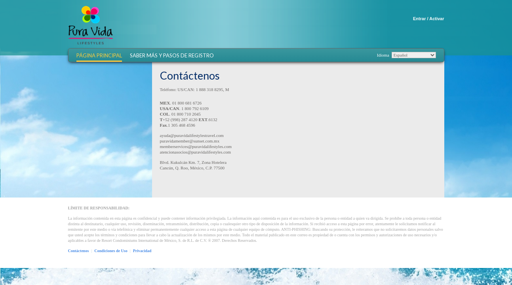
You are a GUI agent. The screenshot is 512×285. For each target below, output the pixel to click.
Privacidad (142, 251)
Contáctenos (78, 251)
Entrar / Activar (428, 18)
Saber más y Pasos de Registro (172, 56)
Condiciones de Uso (110, 251)
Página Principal (99, 56)
